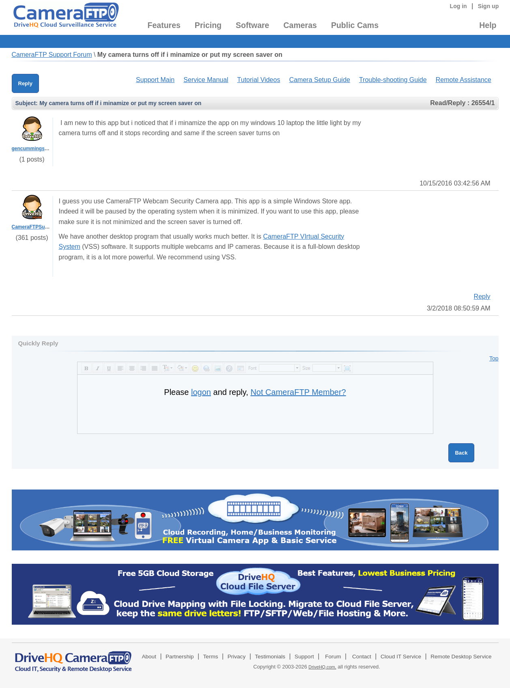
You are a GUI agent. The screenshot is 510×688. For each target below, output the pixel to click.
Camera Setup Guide (319, 79)
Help (487, 25)
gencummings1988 (34, 148)
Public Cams (355, 25)
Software (252, 25)
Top (494, 358)
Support (304, 656)
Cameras (299, 25)
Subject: (26, 103)
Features (164, 25)
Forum (333, 656)
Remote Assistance (463, 79)
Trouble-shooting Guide (393, 79)
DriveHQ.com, (322, 666)
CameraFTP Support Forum (52, 54)
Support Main (155, 79)
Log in (458, 6)
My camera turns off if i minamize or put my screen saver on (189, 54)
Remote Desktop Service (460, 656)
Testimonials (270, 656)
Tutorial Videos (258, 79)
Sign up (488, 6)
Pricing (208, 25)
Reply (25, 83)
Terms (210, 656)
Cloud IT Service (401, 656)
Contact (361, 656)
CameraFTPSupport (35, 227)
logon (201, 392)
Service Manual (205, 79)
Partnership (180, 656)
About (149, 656)
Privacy (237, 656)
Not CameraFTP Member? (298, 392)
